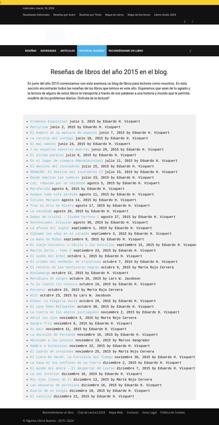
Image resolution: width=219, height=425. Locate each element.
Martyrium (39, 127)
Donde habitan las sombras (54, 177)
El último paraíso (47, 155)
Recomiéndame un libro (126, 50)
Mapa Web (116, 412)
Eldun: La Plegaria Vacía (53, 301)
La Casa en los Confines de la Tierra (65, 362)
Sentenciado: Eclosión (50, 222)
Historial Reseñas (92, 50)
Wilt (34, 295)
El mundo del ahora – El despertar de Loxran (72, 368)
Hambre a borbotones (49, 346)
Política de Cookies (173, 412)
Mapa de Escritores (139, 14)
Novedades (48, 50)
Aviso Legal (149, 412)
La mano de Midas (46, 239)
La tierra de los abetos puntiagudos (64, 312)
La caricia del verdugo (51, 138)
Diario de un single (49, 391)
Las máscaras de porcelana (54, 385)
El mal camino (43, 144)
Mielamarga (40, 273)
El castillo (41, 396)
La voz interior (45, 374)
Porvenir (38, 290)
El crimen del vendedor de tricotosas (65, 261)
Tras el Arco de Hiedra (51, 205)
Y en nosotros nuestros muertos (59, 149)
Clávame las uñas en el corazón (59, 233)
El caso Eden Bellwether (52, 306)
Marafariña (40, 189)
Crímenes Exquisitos (49, 121)
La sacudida (41, 211)
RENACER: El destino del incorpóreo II (66, 172)
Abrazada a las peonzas (51, 340)
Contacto (132, 412)
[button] (190, 51)
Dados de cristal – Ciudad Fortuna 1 (64, 217)
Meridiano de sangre (49, 278)
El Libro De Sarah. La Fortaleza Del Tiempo (71, 357)
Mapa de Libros (114, 14)
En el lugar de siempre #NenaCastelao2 (66, 160)
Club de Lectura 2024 (91, 412)
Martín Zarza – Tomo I (50, 250)
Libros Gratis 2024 (165, 14)
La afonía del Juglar (49, 228)
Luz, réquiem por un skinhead (57, 183)
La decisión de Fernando (52, 334)
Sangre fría (41, 323)
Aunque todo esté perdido (53, 194)
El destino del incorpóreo (54, 166)
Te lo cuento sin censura (53, 284)
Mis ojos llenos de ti (50, 379)
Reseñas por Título (90, 14)
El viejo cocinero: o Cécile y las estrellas (72, 245)
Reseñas (30, 50)
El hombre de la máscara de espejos (63, 132)
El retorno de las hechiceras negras (64, 267)
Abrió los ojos (44, 318)
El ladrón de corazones (51, 351)
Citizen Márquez (45, 200)
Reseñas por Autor (64, 14)
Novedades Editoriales (36, 14)
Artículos (67, 50)
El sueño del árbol (48, 256)
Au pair (37, 329)
